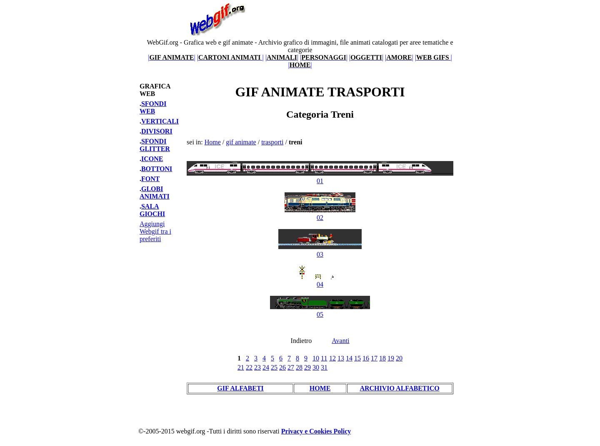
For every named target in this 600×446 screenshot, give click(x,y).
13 (341, 358)
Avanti (340, 340)
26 (282, 367)
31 (324, 367)
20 (399, 358)
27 (291, 367)
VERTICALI (160, 121)
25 (274, 367)
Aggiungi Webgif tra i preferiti (155, 231)
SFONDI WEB (153, 107)
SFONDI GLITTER (155, 145)
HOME (320, 388)
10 (315, 358)
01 (320, 177)
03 (320, 250)
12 (332, 358)
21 (241, 367)
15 (357, 358)
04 (320, 280)
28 (299, 367)
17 (374, 358)
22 (249, 367)
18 (382, 358)
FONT (150, 178)
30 (315, 367)
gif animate (241, 142)
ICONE (152, 158)
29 (307, 367)
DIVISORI (156, 131)
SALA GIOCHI (152, 210)
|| (171, 57)
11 (324, 358)
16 (365, 358)
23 (257, 367)
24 (265, 367)
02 (320, 214)
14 (349, 358)
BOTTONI (156, 168)
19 (391, 358)
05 (320, 310)
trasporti (272, 142)
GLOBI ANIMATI (155, 192)
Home (213, 142)
